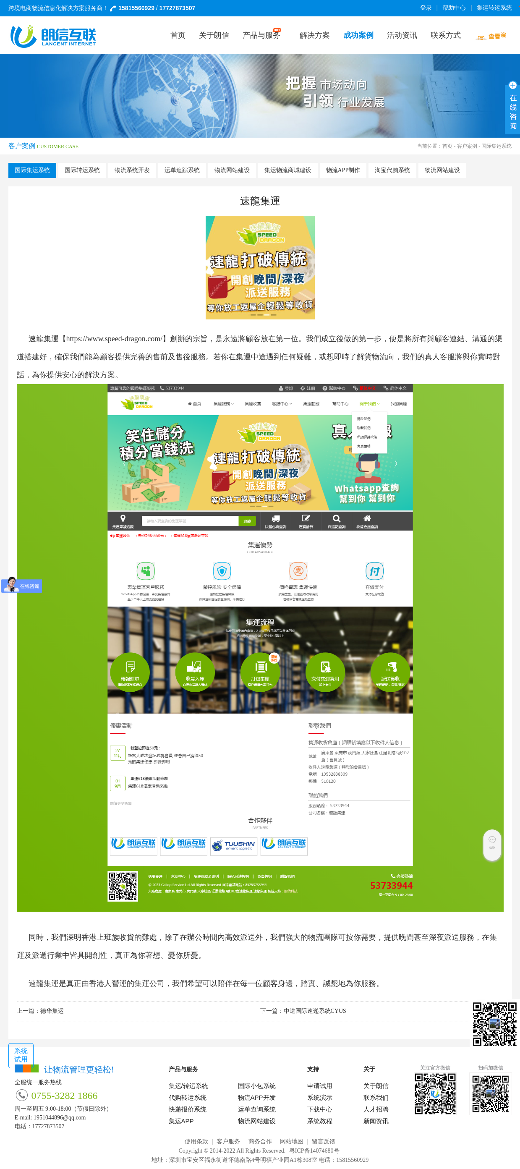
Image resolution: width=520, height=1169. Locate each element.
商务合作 (260, 1141)
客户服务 (228, 1141)
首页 (447, 146)
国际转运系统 (82, 170)
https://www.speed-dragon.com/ (114, 339)
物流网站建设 (232, 170)
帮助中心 (454, 8)
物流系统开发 (132, 170)
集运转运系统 (496, 8)
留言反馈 (323, 1141)
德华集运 (52, 1011)
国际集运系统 (32, 170)
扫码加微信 (490, 1068)
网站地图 (291, 1141)
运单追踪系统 (182, 170)
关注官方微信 (435, 1068)
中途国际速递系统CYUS (315, 1011)
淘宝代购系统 (392, 170)
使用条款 (196, 1141)
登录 (426, 8)
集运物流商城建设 (287, 170)
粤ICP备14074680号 (314, 1151)
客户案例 (467, 146)
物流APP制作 (343, 170)
